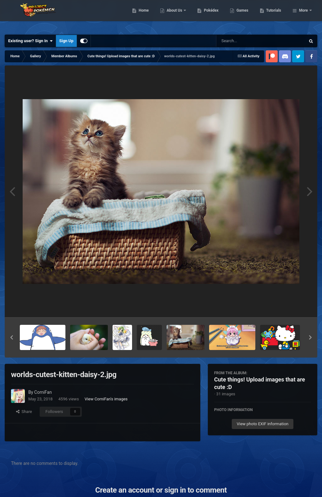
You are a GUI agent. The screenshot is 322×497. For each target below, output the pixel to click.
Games (274, 16)
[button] (12, 337)
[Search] (245, 41)
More (303, 16)
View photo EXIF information (263, 423)
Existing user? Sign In (30, 41)
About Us (207, 16)
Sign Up (66, 40)
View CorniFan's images (106, 399)
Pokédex (244, 16)
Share (24, 411)
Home (175, 16)
